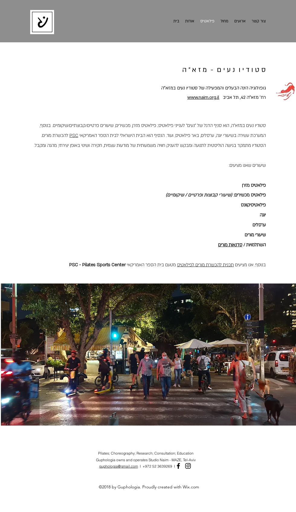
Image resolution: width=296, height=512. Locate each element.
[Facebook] (178, 466)
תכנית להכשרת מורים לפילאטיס (205, 265)
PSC (73, 135)
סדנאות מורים (230, 245)
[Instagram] (188, 466)
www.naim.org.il (203, 97)
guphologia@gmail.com (118, 466)
